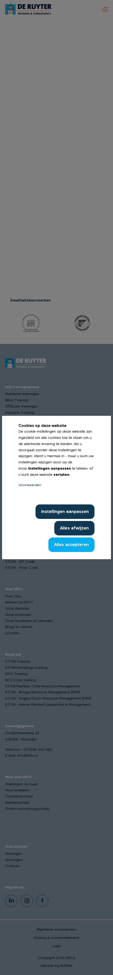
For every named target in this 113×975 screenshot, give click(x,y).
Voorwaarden (30, 485)
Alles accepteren (71, 544)
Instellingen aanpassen (65, 511)
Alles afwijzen (74, 528)
